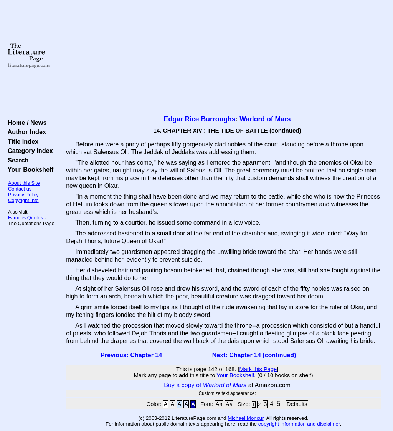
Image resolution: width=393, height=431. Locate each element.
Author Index (25, 131)
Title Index (21, 141)
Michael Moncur (245, 418)
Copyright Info (23, 200)
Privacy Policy (23, 194)
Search (16, 160)
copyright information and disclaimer (299, 424)
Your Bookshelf (28, 169)
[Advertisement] (223, 55)
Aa (219, 404)
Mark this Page (258, 369)
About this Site (24, 183)
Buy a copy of (205, 385)
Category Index (28, 150)
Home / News (25, 122)
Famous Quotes (25, 217)
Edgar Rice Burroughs (200, 119)
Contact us (19, 189)
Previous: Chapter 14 (131, 355)
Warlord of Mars (265, 119)
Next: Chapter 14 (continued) (254, 355)
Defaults (297, 404)
